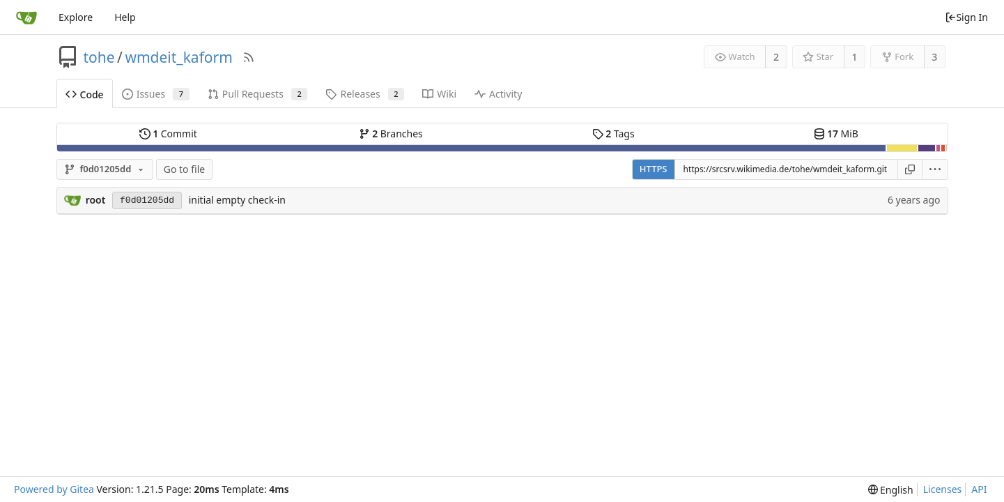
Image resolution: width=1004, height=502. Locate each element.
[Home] (26, 17)
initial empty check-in (237, 199)
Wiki (439, 93)
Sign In (966, 17)
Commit (168, 133)
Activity (498, 93)
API (979, 489)
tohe (99, 57)
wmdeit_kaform (178, 57)
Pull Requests (258, 93)
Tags (613, 133)
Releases (364, 93)
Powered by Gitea (54, 489)
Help (125, 17)
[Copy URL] (909, 169)
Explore (76, 17)
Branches (391, 133)
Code (84, 94)
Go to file (184, 169)
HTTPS (653, 168)
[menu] (935, 169)
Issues (156, 93)
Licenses (942, 489)
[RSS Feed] (248, 57)
